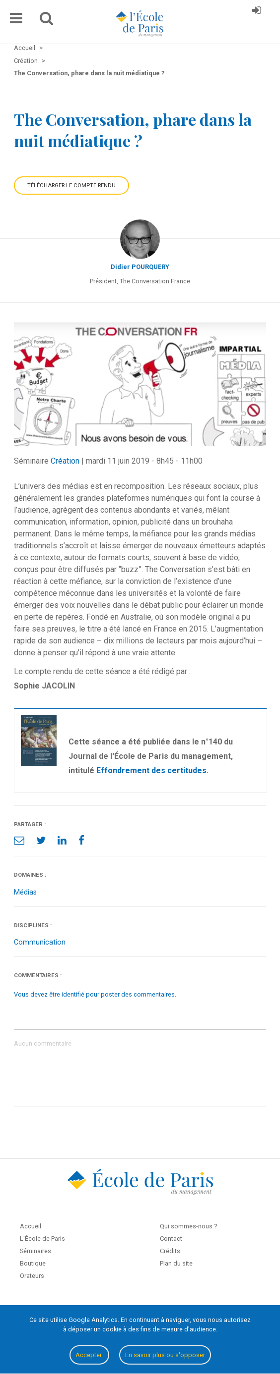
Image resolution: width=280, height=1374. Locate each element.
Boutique (33, 1263)
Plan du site (176, 1263)
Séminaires (35, 1251)
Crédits (170, 1251)
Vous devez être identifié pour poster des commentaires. (95, 994)
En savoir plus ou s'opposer (165, 1355)
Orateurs (32, 1275)
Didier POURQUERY (140, 266)
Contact (171, 1238)
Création (65, 461)
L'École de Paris (42, 1238)
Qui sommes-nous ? (188, 1226)
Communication (40, 942)
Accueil (30, 1226)
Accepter (89, 1355)
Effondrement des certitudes (151, 770)
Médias (25, 892)
